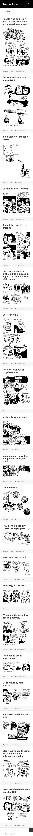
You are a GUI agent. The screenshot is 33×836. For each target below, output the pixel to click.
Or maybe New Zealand (15, 188)
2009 (12, 708)
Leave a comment (20, 71)
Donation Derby (10, 4)
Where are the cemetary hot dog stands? (15, 616)
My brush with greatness (16, 417)
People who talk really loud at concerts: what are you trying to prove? (16, 22)
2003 (12, 71)
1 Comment (19, 450)
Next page (31, 830)
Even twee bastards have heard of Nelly (16, 790)
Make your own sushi (14, 557)
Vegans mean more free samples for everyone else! (15, 459)
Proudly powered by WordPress (10, 834)
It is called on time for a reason (15, 138)
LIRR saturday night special (13, 684)
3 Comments (19, 182)
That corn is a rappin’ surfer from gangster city (16, 527)
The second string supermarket (12, 657)
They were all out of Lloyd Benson (13, 371)
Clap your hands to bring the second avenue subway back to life (16, 754)
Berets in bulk (10, 314)
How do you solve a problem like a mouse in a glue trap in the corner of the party (16, 275)
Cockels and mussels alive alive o (14, 78)
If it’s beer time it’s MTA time (15, 715)
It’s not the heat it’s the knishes (15, 226)
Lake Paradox (10, 487)
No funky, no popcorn (14, 585)
